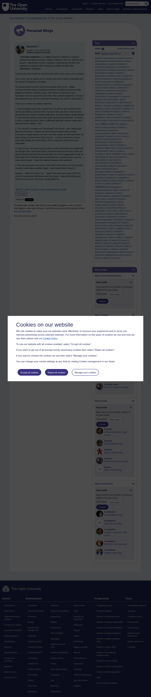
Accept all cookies (29, 372)
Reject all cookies (56, 372)
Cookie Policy (50, 338)
